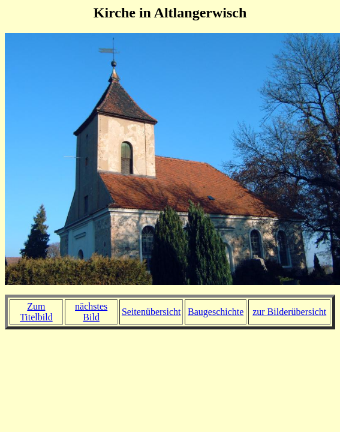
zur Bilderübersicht (289, 312)
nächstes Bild (91, 311)
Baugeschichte (215, 312)
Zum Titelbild (36, 311)
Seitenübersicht (151, 312)
